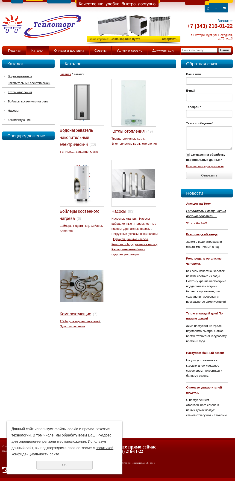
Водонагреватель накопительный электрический (29, 80)
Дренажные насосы (137, 228)
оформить (169, 39)
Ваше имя (193, 74)
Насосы (13, 110)
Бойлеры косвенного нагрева (28, 101)
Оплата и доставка (69, 50)
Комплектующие (19, 120)
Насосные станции (125, 218)
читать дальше (196, 222)
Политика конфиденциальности (204, 166)
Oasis (94, 151)
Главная (14, 50)
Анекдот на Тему (198, 203)
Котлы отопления (20, 92)
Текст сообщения (199, 123)
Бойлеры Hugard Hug (74, 225)
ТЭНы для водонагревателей (80, 321)
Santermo (82, 151)
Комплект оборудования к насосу (134, 244)
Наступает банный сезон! (205, 353)
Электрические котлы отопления (134, 143)
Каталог (37, 50)
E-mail (190, 90)
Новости (194, 193)
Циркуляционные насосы (130, 239)
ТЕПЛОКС (67, 151)
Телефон (193, 107)
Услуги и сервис (129, 50)
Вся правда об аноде (201, 234)
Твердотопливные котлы (128, 138)
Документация (163, 50)
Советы (100, 50)
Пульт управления (72, 326)
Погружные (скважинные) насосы (135, 234)
